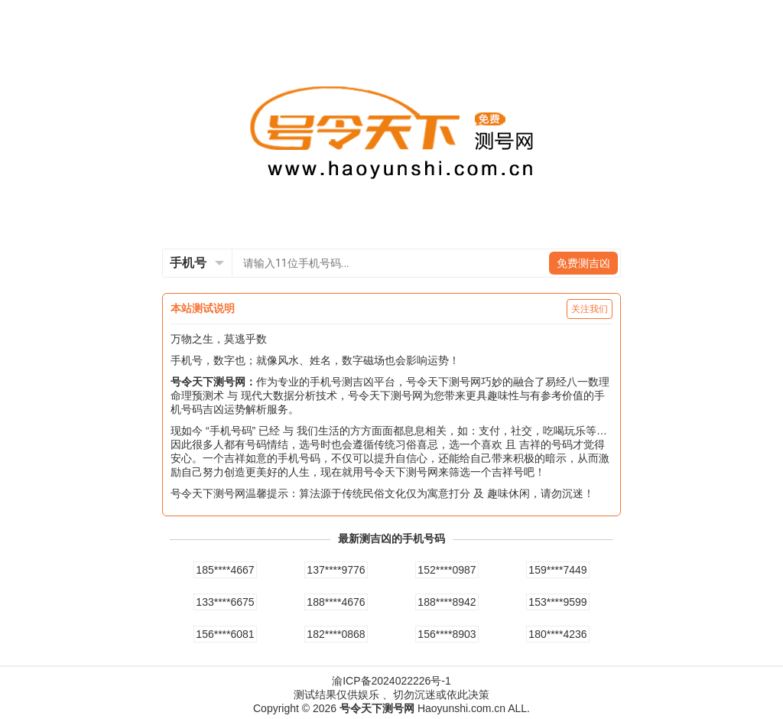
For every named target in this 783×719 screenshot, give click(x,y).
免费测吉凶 (583, 263)
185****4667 (225, 570)
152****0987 (446, 570)
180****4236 (557, 634)
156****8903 (446, 634)
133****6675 (225, 602)
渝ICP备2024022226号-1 (391, 681)
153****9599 (557, 602)
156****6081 (225, 634)
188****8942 (446, 602)
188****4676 (336, 602)
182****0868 (336, 634)
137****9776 (336, 570)
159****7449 (557, 570)
